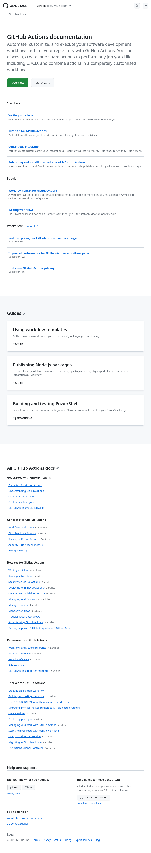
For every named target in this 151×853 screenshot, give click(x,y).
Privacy (46, 840)
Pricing (68, 840)
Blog (97, 840)
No (28, 787)
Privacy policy (13, 793)
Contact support (18, 823)
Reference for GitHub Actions (27, 640)
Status (57, 840)
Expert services (83, 840)
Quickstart (43, 83)
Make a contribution (93, 797)
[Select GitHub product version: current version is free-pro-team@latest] (53, 5)
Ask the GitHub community (24, 818)
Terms (36, 840)
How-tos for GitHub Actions (25, 562)
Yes (14, 787)
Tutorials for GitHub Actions (26, 683)
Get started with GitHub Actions (29, 478)
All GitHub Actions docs (33, 468)
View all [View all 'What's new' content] (33, 226)
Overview (17, 83)
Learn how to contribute (89, 803)
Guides (16, 313)
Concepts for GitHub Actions (26, 520)
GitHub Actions (17, 14)
